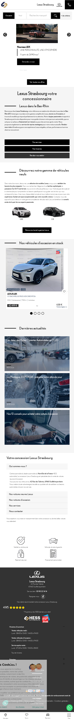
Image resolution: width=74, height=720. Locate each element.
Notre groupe (37, 678)
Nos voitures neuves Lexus (21, 494)
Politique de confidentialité (44, 701)
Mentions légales (22, 70)
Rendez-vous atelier (37, 155)
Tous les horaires (16, 653)
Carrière (37, 685)
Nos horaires (37, 149)
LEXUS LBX (12, 294)
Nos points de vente (37, 681)
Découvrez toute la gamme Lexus (37, 230)
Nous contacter (16, 511)
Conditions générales (61, 701)
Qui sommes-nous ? (18, 466)
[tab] (37, 466)
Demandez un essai (28, 62)
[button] (5, 35)
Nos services (37, 142)
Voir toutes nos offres (37, 82)
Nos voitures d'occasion (19, 499)
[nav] (69, 716)
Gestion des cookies (37, 704)
